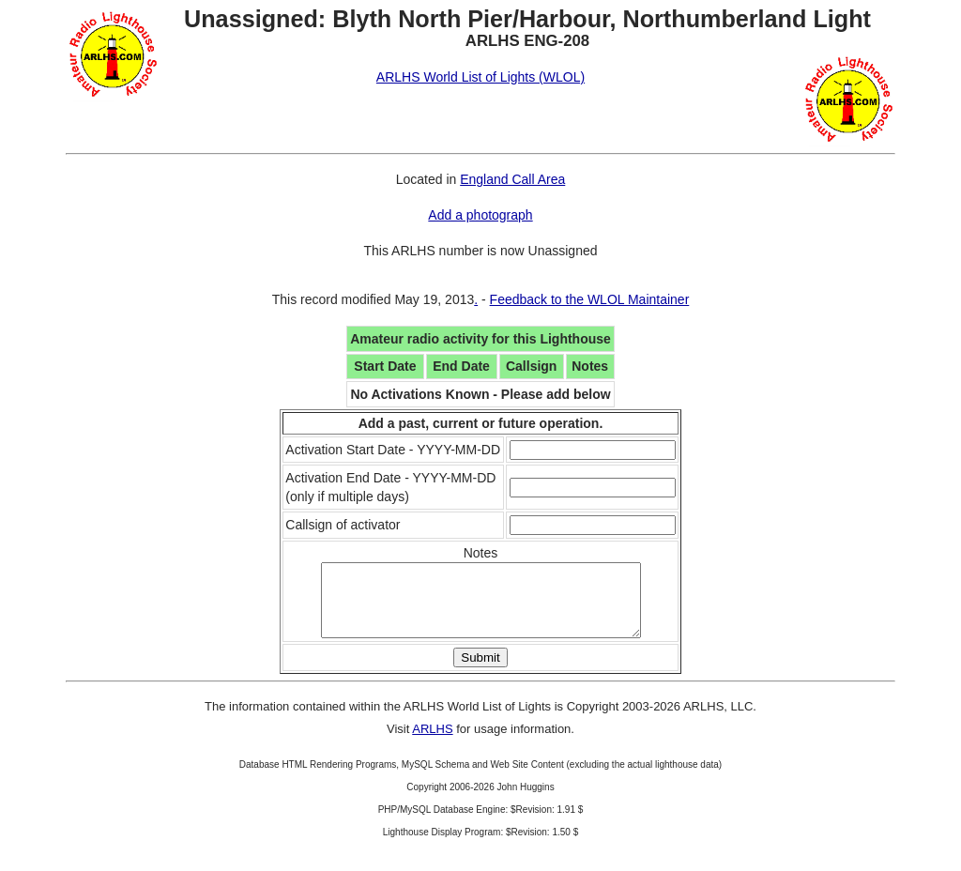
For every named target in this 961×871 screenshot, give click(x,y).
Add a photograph (480, 214)
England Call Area (512, 179)
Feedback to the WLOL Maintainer (590, 299)
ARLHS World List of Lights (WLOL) (480, 76)
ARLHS (432, 743)
